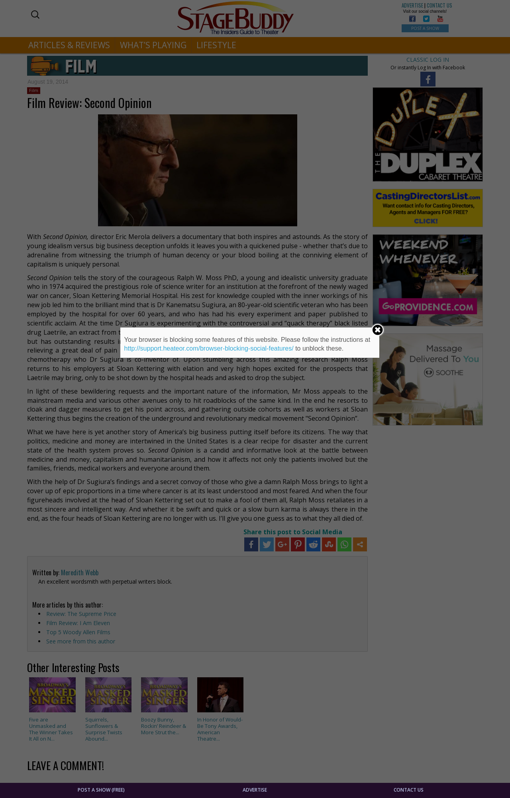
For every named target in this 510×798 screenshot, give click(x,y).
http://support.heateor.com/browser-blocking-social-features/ (209, 348)
